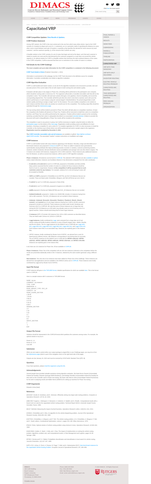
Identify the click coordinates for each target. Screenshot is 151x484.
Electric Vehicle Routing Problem (111, 83)
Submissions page (45, 106)
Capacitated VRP (110, 63)
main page (54, 124)
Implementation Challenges (46, 24)
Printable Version (29, 481)
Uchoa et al (53, 146)
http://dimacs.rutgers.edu (70, 471)
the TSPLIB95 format (50, 270)
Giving (99, 18)
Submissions (108, 47)
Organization (109, 107)
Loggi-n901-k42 (67, 226)
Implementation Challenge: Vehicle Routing (68, 24)
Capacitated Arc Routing (110, 89)
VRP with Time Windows (109, 68)
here (108, 8)
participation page (32, 124)
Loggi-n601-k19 (47, 226)
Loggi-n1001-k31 (80, 226)
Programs (72, 18)
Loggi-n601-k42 (57, 226)
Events (85, 18)
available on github (92, 158)
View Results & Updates (55, 37)
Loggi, (55, 220)
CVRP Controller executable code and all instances (45, 134)
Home (33, 18)
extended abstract (78, 116)
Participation (109, 60)
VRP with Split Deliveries (109, 74)
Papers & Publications (109, 52)
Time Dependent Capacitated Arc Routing (110, 95)
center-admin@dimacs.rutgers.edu (74, 473)
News (58, 18)
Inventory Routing (111, 78)
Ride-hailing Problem (108, 102)
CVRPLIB (59, 158)
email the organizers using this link (54, 366)
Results (106, 40)
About (46, 18)
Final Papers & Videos (109, 36)
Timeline (107, 56)
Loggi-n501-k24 (37, 226)
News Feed (108, 44)
